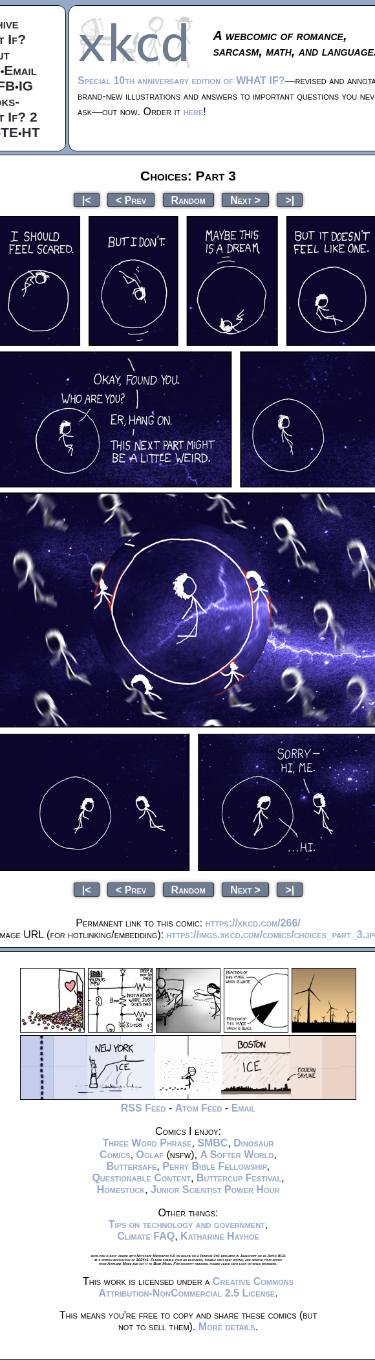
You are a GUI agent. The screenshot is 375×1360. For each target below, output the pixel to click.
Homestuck (121, 1189)
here (194, 111)
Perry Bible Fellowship (214, 1166)
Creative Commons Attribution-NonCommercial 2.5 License (196, 1287)
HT (31, 132)
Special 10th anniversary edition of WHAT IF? (181, 80)
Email (20, 70)
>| (289, 199)
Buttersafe (132, 1166)
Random (188, 199)
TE (9, 132)
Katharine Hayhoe (219, 1236)
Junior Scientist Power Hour (215, 1189)
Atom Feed (198, 1107)
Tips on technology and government (187, 1224)
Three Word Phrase (146, 1142)
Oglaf (150, 1154)
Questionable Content (141, 1177)
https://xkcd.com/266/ (253, 922)
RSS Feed (143, 1107)
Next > (245, 199)
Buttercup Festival (239, 1177)
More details (226, 1326)
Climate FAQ (146, 1236)
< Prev (131, 199)
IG (26, 85)
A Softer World (236, 1154)
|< (86, 199)
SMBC (212, 1142)
